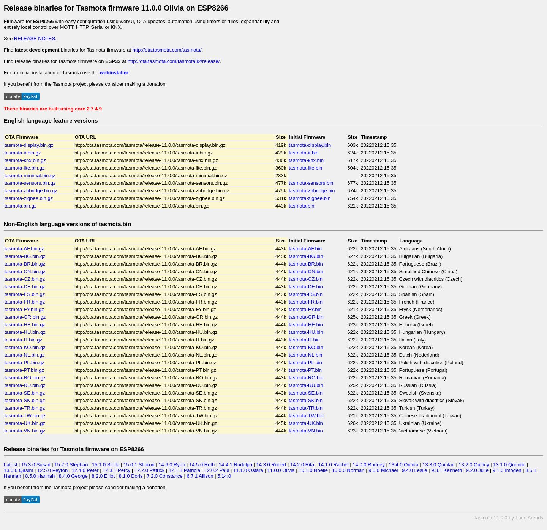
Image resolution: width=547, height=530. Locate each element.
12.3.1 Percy (116, 470)
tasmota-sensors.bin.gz (30, 183)
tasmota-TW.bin (306, 415)
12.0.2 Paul (216, 470)
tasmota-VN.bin (306, 431)
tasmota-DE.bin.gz (25, 286)
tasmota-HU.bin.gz (25, 332)
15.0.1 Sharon (139, 464)
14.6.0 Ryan (171, 464)
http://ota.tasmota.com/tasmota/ (167, 50)
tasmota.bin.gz (21, 206)
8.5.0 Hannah (40, 476)
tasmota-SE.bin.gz (25, 393)
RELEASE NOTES (34, 38)
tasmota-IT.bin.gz (23, 340)
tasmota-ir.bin (303, 153)
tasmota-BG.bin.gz (25, 256)
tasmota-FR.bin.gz (25, 302)
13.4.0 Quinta (404, 464)
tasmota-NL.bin (305, 355)
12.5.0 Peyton (52, 470)
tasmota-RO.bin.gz (25, 378)
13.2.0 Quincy (473, 464)
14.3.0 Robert (271, 464)
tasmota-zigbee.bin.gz (29, 198)
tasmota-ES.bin (306, 294)
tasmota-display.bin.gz (29, 145)
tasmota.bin (301, 206)
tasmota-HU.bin (306, 332)
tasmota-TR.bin (306, 408)
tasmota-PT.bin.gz (24, 370)
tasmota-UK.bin (306, 423)
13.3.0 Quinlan (438, 464)
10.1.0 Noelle (313, 470)
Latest (10, 464)
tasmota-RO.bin (306, 378)
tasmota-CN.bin (306, 271)
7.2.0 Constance (165, 476)
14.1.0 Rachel (333, 464)
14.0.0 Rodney (369, 464)
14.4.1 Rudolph (235, 464)
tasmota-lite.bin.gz (25, 168)
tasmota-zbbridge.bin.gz (31, 190)
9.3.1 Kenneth (446, 470)
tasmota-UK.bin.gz (25, 423)
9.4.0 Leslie (414, 470)
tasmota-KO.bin (306, 347)
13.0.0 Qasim (18, 470)
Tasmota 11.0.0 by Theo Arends (508, 518)
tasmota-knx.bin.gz (25, 160)
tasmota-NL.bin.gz (25, 355)
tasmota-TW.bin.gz (25, 415)
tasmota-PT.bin (305, 370)
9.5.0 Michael (383, 470)
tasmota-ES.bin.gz (25, 294)
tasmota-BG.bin (306, 256)
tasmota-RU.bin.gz (25, 385)
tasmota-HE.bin (306, 324)
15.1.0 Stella (105, 464)
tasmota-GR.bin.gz (25, 317)
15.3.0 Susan (36, 464)
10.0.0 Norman (348, 470)
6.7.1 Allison (200, 476)
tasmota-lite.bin (305, 168)
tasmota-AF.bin (305, 249)
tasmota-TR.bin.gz (25, 408)
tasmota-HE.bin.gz (25, 324)
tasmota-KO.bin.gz (25, 347)
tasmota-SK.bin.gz (25, 400)
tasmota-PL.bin (305, 362)
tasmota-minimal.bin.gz (30, 175)
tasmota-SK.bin (306, 400)
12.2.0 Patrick (149, 470)
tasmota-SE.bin (306, 393)
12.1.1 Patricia (184, 470)
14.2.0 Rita (302, 464)
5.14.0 (224, 476)
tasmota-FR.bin (306, 302)
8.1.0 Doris (131, 476)
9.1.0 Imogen (507, 470)
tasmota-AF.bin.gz (24, 249)
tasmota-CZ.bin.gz (25, 279)
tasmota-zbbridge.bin (312, 190)
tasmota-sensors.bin (311, 183)
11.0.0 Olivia (280, 470)
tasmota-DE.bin (306, 286)
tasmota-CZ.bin (306, 279)
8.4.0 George (73, 476)
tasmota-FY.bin (305, 309)
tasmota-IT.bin (304, 340)
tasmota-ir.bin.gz (23, 153)
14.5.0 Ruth (202, 464)
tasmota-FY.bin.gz (24, 309)
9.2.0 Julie (477, 470)
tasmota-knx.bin (306, 160)
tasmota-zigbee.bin (309, 198)
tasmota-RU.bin (306, 385)
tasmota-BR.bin (306, 264)
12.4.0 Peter (85, 470)
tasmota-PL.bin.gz (24, 362)
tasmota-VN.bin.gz (25, 431)
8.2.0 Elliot (103, 476)
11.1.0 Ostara (248, 470)
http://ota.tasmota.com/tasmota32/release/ (174, 61)
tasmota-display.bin (310, 145)
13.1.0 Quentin (509, 464)
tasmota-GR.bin (306, 317)
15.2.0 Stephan (71, 464)
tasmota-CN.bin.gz (25, 271)
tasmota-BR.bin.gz (25, 264)
